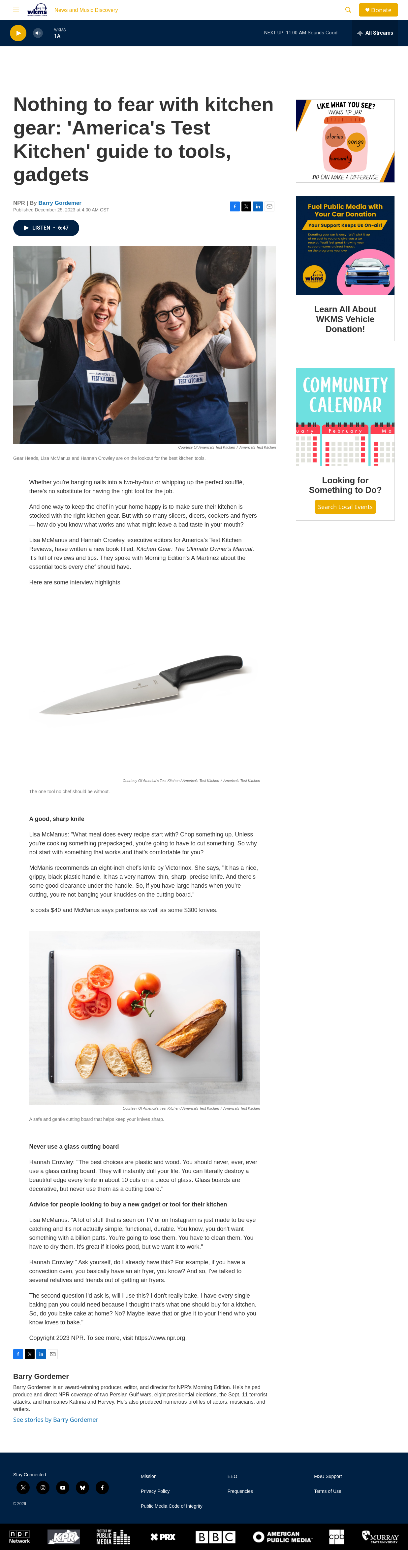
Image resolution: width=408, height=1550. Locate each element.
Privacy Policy (155, 1491)
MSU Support (328, 1476)
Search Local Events (345, 507)
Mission (148, 1476)
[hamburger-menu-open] (16, 10)
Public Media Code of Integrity (172, 1506)
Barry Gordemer (60, 203)
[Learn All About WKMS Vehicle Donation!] (345, 245)
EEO (232, 1476)
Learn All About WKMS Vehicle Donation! (345, 319)
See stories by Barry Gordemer (55, 1419)
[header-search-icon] (348, 10)
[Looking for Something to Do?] (345, 417)
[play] (18, 33)
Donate (381, 10)
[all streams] (375, 33)
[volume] (38, 33)
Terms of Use (327, 1491)
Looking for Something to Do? (345, 485)
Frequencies (240, 1491)
